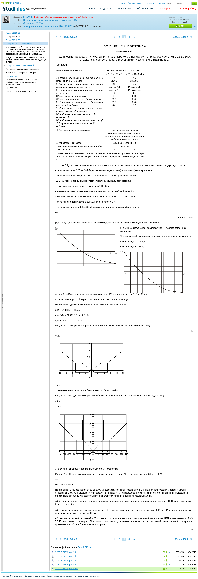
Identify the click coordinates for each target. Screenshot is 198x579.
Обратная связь (134, 3)
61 (164, 552)
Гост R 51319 (67, 26)
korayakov (28, 17)
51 (164, 560)
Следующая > (181, 37)
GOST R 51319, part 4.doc (66, 569)
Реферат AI (166, 8)
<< (57, 37)
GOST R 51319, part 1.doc (66, 552)
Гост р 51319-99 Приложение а (20, 44)
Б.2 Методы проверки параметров (21, 73)
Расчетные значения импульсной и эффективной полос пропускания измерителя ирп (21, 82)
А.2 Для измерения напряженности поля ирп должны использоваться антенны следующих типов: (26, 59)
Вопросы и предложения (154, 3)
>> (191, 37)
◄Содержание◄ (2, 79)
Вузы (92, 8)
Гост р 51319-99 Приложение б (20, 65)
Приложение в (12, 76)
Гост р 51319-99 (13, 33)
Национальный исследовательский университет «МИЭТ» (52, 20)
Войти (6, 3)
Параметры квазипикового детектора (22, 69)
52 (164, 556)
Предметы (105, 8)
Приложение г (12, 88)
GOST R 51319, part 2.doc (66, 560)
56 (164, 564)
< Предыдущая (68, 37)
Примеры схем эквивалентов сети (21, 91)
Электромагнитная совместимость (40, 26)
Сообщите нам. (88, 17)
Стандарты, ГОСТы (33, 23)
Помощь (5, 576)
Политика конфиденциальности (87, 576)
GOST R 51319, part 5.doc (66, 556)
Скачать (180, 26)
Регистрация (16, 3)
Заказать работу (186, 8)
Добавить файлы (145, 8)
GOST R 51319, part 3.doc (66, 564)
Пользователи (123, 8)
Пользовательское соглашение (59, 576)
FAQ (123, 3)
